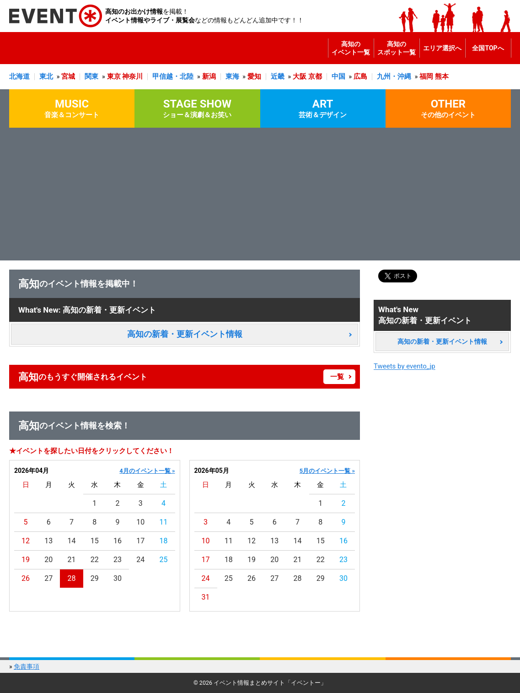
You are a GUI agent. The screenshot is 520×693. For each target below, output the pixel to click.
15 (95, 540)
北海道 (19, 76)
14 (72, 540)
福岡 (426, 76)
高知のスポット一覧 (396, 48)
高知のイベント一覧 (351, 48)
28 (72, 578)
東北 (46, 76)
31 (206, 597)
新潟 (209, 76)
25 (163, 559)
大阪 (299, 76)
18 (163, 540)
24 (140, 559)
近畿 (277, 76)
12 (25, 540)
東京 (114, 76)
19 (25, 559)
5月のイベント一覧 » (327, 471)
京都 (315, 76)
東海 (232, 76)
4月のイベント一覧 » (147, 471)
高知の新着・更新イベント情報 (184, 334)
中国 (338, 76)
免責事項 (26, 666)
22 (95, 559)
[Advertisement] (260, 196)
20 (48, 559)
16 (117, 540)
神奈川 (132, 76)
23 (117, 559)
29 (95, 578)
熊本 (442, 76)
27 (48, 578)
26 (25, 578)
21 (72, 559)
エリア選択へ (442, 48)
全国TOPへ (488, 48)
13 (48, 540)
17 (140, 540)
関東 (91, 76)
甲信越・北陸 (172, 76)
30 (117, 578)
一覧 (337, 377)
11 (163, 522)
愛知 (254, 76)
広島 (360, 76)
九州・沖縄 (394, 76)
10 (140, 522)
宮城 (68, 76)
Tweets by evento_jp (404, 366)
